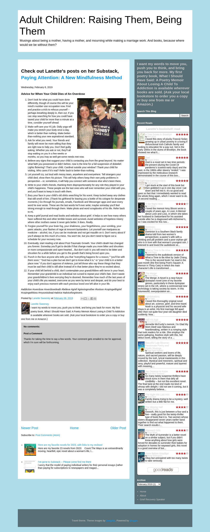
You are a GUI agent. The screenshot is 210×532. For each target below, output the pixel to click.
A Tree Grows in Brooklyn (158, 134)
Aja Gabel (151, 299)
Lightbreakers (152, 296)
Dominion (150, 227)
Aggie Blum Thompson (155, 374)
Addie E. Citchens (154, 229)
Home (74, 428)
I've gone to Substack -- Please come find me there (64, 462)
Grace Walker (152, 276)
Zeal (147, 157)
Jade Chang (152, 252)
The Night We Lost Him (157, 394)
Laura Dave (151, 397)
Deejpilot (110, 520)
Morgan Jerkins (153, 160)
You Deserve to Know (156, 371)
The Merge (151, 273)
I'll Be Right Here (154, 204)
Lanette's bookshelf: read (163, 129)
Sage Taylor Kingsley (155, 350)
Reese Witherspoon (154, 456)
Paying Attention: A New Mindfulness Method (71, 77)
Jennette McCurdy (154, 322)
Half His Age (151, 319)
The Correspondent (155, 180)
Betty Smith (151, 137)
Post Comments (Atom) (47, 435)
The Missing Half (154, 407)
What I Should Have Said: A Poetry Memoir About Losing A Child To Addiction (160, 82)
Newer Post (29, 428)
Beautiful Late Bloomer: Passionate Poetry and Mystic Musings (157, 346)
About (143, 495)
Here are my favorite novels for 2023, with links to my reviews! (70, 445)
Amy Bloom (151, 206)
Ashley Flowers (153, 409)
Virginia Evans (152, 183)
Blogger (134, 520)
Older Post (118, 428)
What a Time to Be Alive (157, 250)
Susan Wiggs (152, 432)
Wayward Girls (153, 430)
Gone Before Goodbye (157, 453)
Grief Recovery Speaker (152, 499)
